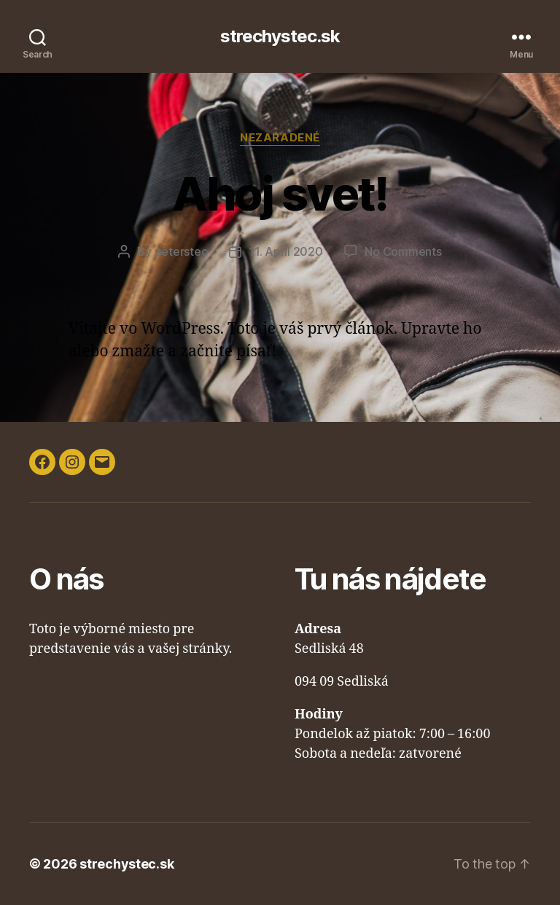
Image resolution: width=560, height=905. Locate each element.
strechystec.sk (280, 36)
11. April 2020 (285, 251)
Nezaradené (280, 137)
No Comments (403, 251)
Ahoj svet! (279, 193)
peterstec (181, 251)
